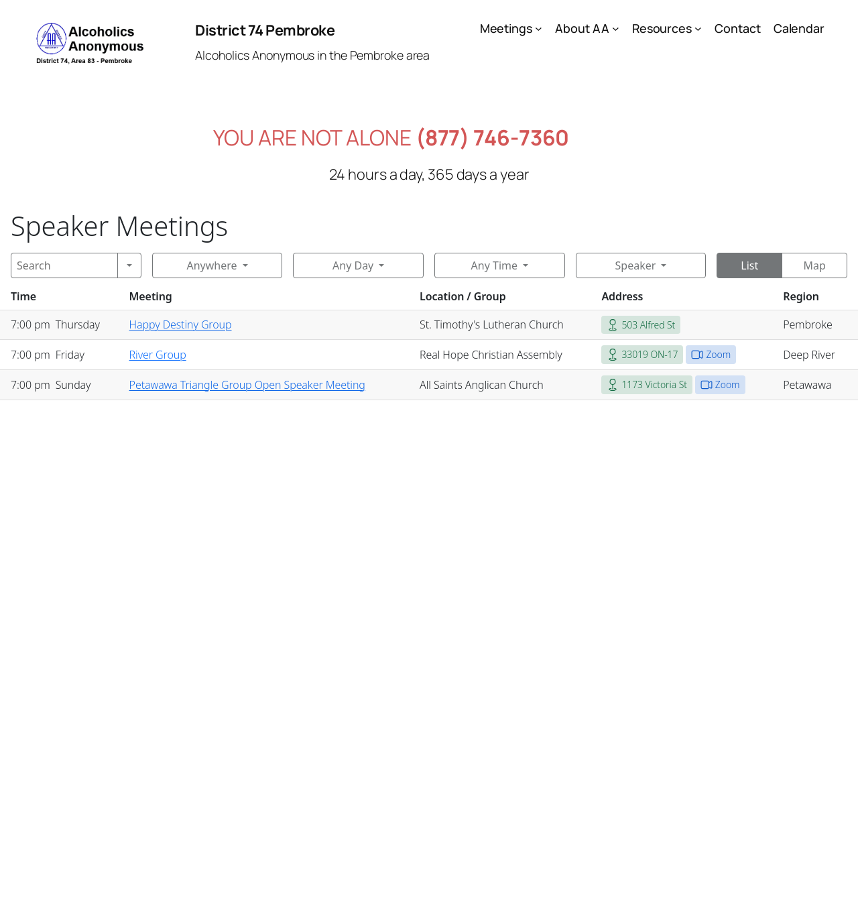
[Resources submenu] (698, 28)
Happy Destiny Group (180, 324)
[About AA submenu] (615, 28)
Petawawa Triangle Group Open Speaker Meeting (247, 384)
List (749, 265)
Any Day (352, 265)
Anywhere (211, 265)
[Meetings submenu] (538, 28)
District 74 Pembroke (264, 30)
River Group (157, 354)
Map (814, 265)
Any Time (494, 265)
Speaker (635, 265)
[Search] (64, 265)
